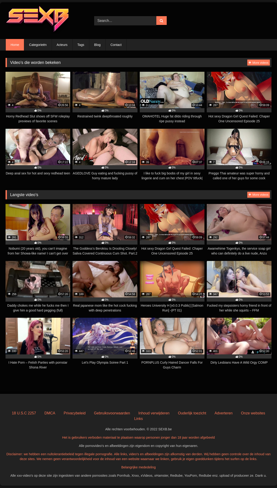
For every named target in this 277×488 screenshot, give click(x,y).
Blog (97, 45)
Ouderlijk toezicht (192, 413)
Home (15, 45)
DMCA (49, 413)
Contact (116, 45)
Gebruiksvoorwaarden (112, 413)
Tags (80, 45)
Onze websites (253, 413)
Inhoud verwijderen (153, 413)
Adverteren (224, 413)
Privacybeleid (74, 413)
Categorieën (38, 45)
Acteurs (62, 45)
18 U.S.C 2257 (24, 413)
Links (138, 419)
